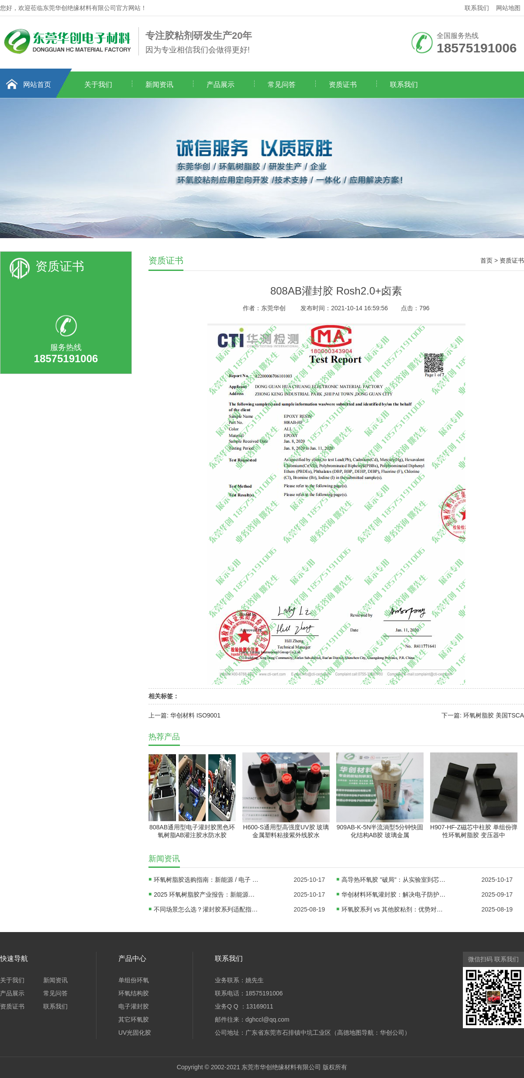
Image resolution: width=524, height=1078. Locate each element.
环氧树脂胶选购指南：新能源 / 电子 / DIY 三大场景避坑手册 (206, 879)
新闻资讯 (159, 84)
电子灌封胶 (133, 1006)
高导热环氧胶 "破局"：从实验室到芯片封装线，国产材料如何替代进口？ (393, 879)
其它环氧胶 (133, 1019)
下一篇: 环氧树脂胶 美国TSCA (482, 715)
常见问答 (282, 84)
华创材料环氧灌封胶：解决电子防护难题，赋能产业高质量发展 (393, 894)
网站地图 (508, 7)
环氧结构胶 (133, 993)
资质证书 (343, 84)
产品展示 (220, 84)
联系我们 (477, 7)
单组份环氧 (133, 980)
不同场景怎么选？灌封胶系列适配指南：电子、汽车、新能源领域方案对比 (206, 909)
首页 (486, 260)
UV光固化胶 (134, 1032)
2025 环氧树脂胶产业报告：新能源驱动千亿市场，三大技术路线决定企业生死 (206, 894)
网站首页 (37, 84)
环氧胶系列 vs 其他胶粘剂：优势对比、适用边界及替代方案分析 (393, 909)
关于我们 (98, 84)
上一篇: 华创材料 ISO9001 (184, 715)
